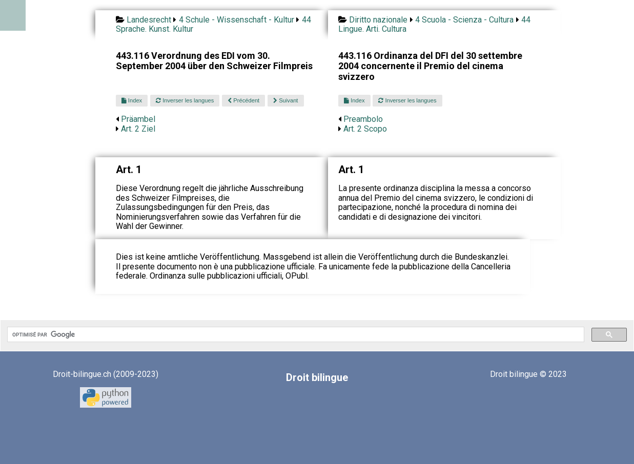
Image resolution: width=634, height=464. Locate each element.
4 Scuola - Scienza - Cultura (464, 20)
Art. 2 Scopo (365, 129)
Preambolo (363, 119)
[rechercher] (294, 334)
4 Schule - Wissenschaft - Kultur (236, 20)
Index (131, 100)
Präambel (138, 119)
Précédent (243, 100)
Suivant (285, 100)
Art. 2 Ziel (138, 129)
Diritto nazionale (378, 20)
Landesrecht (149, 20)
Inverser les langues (185, 100)
